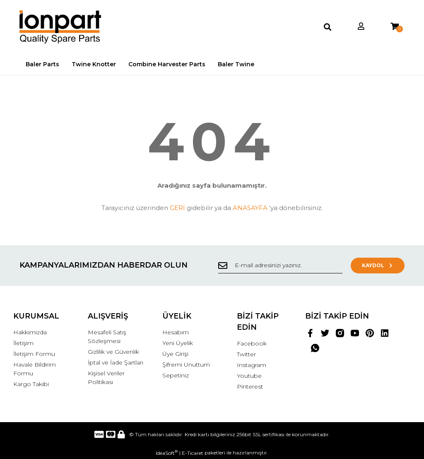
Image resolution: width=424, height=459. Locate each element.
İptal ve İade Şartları (115, 362)
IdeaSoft (167, 452)
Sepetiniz (175, 375)
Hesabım (175, 332)
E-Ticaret (192, 453)
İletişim (23, 343)
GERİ (177, 208)
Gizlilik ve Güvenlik (113, 351)
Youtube (249, 375)
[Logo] (60, 26)
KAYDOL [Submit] (378, 265)
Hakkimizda (30, 332)
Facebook (252, 343)
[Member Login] (361, 26)
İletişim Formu (34, 354)
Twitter (246, 354)
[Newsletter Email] (280, 265)
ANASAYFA (250, 208)
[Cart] (394, 26)
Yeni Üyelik (177, 343)
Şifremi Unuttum (186, 364)
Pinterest (250, 386)
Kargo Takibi (31, 384)
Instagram (251, 365)
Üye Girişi (175, 354)
